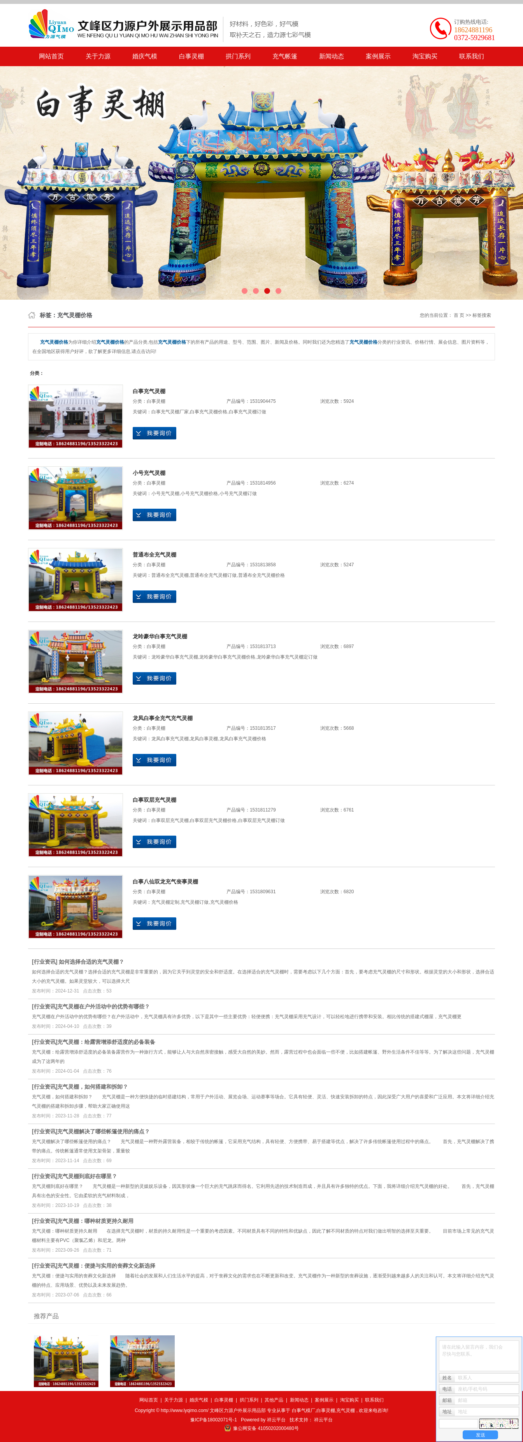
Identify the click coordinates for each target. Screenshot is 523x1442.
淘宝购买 (424, 56)
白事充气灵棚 (149, 391)
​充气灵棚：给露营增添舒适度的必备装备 (106, 1042)
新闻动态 (331, 56)
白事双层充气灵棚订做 (261, 820)
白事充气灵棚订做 (247, 412)
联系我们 (471, 56)
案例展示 (378, 56)
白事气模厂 (303, 1410)
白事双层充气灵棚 (154, 800)
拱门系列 (238, 56)
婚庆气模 (144, 56)
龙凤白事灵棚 (204, 738)
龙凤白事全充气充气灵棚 (163, 718)
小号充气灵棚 (149, 473)
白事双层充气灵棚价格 (213, 820)
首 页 (459, 315)
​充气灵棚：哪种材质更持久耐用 (95, 1221)
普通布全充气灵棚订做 (213, 575)
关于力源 (98, 56)
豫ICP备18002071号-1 (213, 1420)
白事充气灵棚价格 (208, 412)
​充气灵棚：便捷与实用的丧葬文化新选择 (106, 1266)
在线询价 (154, 433)
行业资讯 (45, 962)
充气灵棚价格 (224, 902)
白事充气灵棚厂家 (170, 412)
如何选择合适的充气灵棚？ (91, 962)
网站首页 (51, 56)
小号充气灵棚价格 (199, 493)
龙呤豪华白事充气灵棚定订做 (287, 657)
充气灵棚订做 (195, 902)
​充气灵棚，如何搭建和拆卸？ (92, 1087)
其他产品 (274, 1400)
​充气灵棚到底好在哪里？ (87, 1176)
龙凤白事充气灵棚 (170, 738)
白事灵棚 (191, 56)
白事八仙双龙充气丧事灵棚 (165, 881)
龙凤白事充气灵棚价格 (242, 738)
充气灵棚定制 (165, 902)
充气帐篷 (284, 56)
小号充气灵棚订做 (238, 493)
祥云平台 (276, 1420)
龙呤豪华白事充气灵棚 (160, 636)
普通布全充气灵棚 (154, 555)
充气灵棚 (345, 1410)
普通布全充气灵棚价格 (261, 575)
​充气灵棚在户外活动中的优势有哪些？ (103, 1006)
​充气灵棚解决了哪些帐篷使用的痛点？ (103, 1131)
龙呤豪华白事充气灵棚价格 (227, 657)
